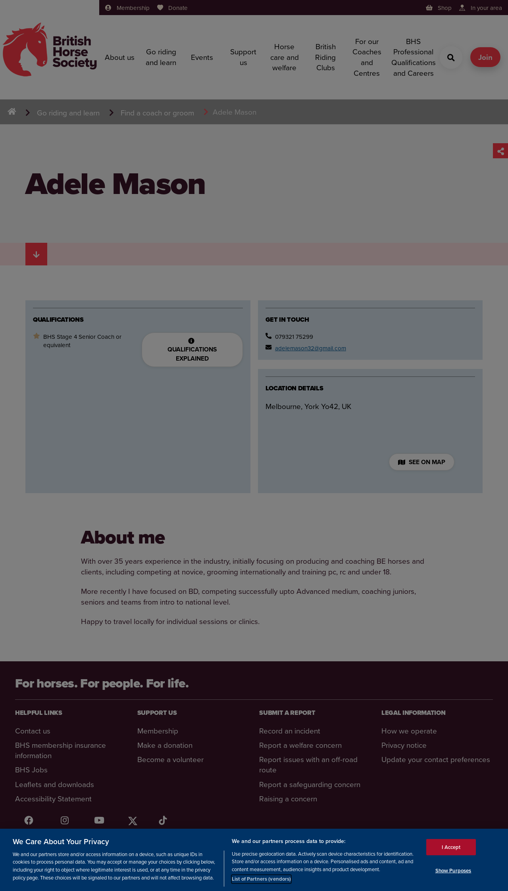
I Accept (451, 847)
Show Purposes (453, 871)
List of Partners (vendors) (261, 879)
